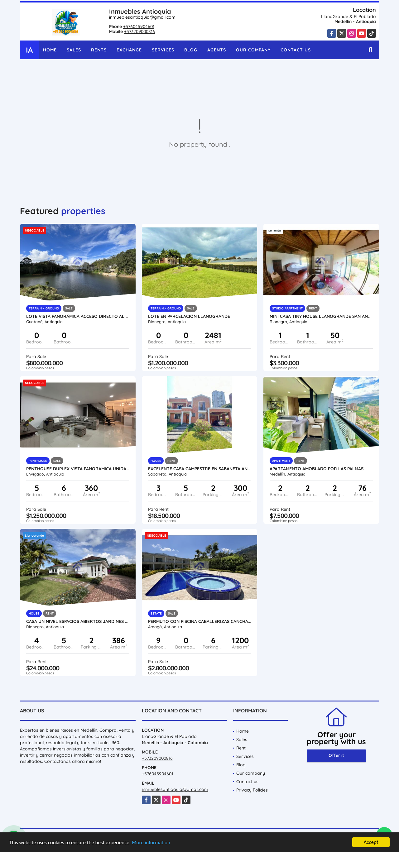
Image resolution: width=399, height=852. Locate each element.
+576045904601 (138, 26)
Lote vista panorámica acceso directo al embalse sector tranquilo (77, 316)
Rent (241, 748)
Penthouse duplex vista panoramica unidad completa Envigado (77, 468)
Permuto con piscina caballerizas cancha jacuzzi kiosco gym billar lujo (199, 621)
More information (151, 842)
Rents (99, 50)
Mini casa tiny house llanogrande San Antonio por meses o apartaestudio (321, 316)
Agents (216, 50)
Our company (253, 50)
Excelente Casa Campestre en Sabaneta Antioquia (199, 468)
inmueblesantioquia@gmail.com (142, 17)
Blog (190, 50)
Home (50, 50)
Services (163, 50)
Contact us (296, 50)
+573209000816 (139, 31)
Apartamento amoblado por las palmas (316, 468)
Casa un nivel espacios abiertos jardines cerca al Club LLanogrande (77, 621)
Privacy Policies (252, 790)
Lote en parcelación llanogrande (189, 316)
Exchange (129, 50)
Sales (74, 50)
